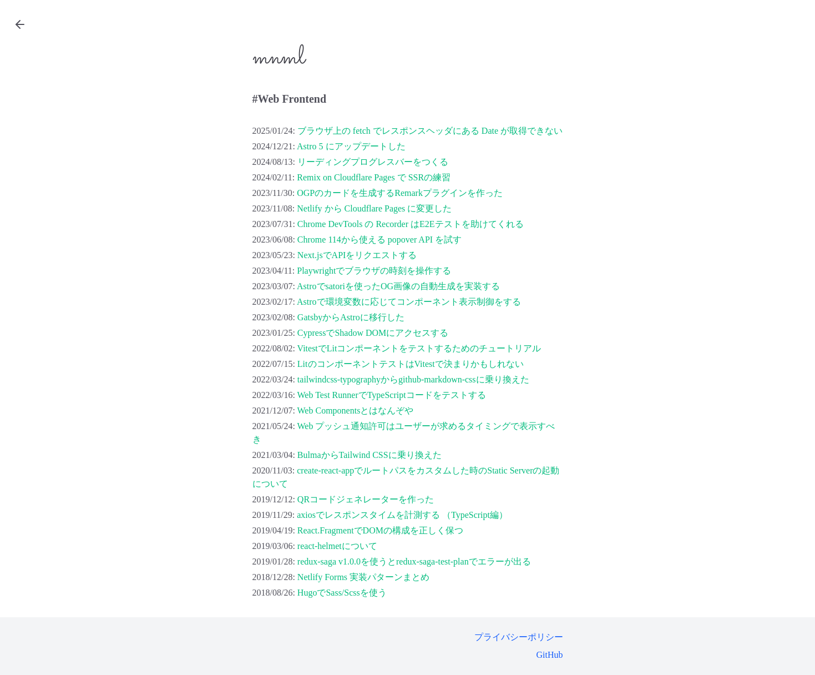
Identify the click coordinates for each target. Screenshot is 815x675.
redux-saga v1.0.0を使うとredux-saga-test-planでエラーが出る (414, 561)
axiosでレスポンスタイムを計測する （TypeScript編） (402, 515)
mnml (278, 57)
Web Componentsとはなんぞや (355, 410)
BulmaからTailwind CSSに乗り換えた (369, 455)
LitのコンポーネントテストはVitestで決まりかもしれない (410, 364)
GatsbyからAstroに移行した (350, 317)
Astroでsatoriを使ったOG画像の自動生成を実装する (398, 286)
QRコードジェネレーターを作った (365, 499)
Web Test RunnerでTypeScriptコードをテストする (391, 395)
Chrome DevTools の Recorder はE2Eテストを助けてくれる (410, 224)
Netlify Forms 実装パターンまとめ (363, 577)
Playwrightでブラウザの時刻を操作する (374, 270)
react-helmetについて (337, 546)
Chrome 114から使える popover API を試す (379, 239)
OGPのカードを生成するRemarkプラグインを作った (400, 193)
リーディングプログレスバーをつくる (372, 162)
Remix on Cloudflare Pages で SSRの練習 (373, 177)
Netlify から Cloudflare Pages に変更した (374, 208)
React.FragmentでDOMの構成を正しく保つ (380, 530)
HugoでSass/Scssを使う (342, 592)
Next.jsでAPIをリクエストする (357, 255)
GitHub (549, 654)
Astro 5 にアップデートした (351, 146)
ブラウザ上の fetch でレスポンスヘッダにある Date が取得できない (430, 130)
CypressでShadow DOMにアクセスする (372, 333)
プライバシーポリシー (518, 637)
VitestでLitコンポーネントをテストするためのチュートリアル (419, 348)
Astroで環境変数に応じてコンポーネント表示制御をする (409, 301)
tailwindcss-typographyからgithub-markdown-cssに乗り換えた (413, 379)
